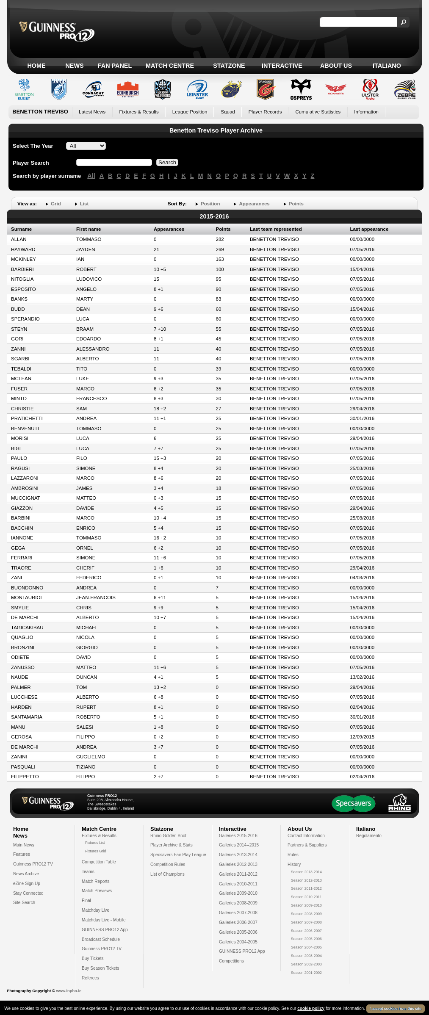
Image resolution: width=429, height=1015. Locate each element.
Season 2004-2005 (306, 947)
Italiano (387, 65)
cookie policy (310, 1008)
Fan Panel (115, 65)
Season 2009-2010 (306, 905)
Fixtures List (95, 843)
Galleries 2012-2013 (238, 864)
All (91, 175)
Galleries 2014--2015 (239, 845)
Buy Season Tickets (100, 968)
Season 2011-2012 (306, 888)
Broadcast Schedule (101, 939)
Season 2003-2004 (306, 956)
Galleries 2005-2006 (238, 932)
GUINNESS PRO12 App (105, 929)
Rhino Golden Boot (168, 835)
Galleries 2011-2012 (238, 874)
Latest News (92, 111)
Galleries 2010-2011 (238, 884)
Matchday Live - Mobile (104, 920)
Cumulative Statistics (317, 111)
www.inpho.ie (68, 991)
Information (366, 111)
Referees (90, 978)
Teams (88, 871)
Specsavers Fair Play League (178, 854)
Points (296, 203)
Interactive (282, 65)
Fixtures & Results (138, 111)
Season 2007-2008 (306, 922)
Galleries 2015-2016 (238, 835)
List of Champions (167, 874)
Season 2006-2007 (306, 931)
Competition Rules (167, 864)
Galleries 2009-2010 (238, 893)
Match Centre (170, 65)
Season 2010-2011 (306, 897)
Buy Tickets (93, 958)
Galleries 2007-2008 (238, 912)
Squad (228, 111)
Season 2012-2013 (306, 880)
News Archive (26, 873)
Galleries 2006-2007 (238, 922)
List (84, 203)
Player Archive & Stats (171, 845)
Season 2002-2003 (306, 964)
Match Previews (97, 890)
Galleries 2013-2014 (238, 854)
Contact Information (306, 835)
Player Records (265, 111)
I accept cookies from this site (395, 1009)
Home (36, 65)
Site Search (24, 902)
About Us (336, 65)
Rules (293, 854)
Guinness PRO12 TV (33, 864)
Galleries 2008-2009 (238, 903)
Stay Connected (28, 893)
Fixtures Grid (95, 851)
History (294, 864)
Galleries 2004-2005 (238, 942)
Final (86, 900)
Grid (56, 203)
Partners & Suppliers (307, 845)
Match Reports (96, 881)
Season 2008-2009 (306, 914)
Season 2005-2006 (306, 939)
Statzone (229, 65)
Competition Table (99, 862)
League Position (190, 111)
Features (21, 854)
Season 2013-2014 (306, 872)
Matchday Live (95, 910)
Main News (23, 845)
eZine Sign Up (26, 883)
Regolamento (369, 835)
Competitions (231, 961)
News (74, 65)
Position (210, 203)
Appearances (254, 203)
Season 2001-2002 (306, 973)
